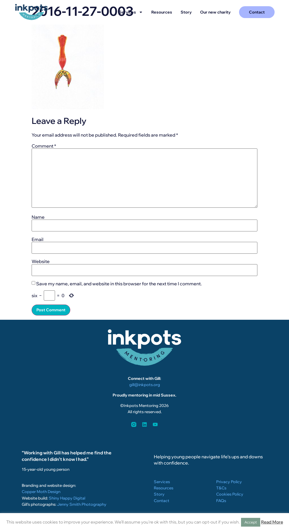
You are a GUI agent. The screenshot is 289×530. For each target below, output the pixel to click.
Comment (44, 146)
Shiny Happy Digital (67, 498)
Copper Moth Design (41, 491)
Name (38, 217)
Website (41, 261)
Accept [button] (250, 522)
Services (131, 12)
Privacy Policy (229, 481)
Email (37, 239)
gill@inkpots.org (144, 384)
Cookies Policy (229, 494)
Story (186, 12)
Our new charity (215, 12)
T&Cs (221, 487)
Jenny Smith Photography (81, 504)
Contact (161, 500)
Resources (161, 12)
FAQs (221, 500)
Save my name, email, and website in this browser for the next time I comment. (119, 283)
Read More (272, 522)
